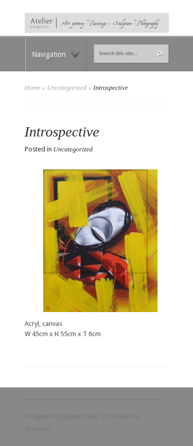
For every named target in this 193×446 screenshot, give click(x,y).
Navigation (56, 54)
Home (33, 87)
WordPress (38, 428)
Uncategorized (67, 87)
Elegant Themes (80, 415)
